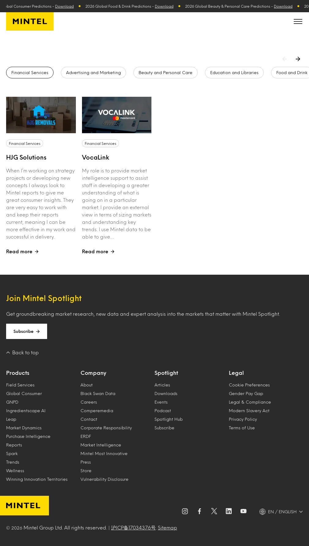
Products (17, 373)
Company (93, 373)
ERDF (85, 436)
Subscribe (26, 331)
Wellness (15, 470)
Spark (12, 453)
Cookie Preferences (249, 384)
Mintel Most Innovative (104, 453)
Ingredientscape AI (26, 410)
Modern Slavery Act (249, 410)
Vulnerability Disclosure (104, 479)
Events (161, 402)
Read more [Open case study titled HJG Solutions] (22, 251)
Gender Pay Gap (246, 393)
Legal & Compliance (250, 402)
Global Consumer (24, 393)
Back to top (22, 352)
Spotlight (166, 373)
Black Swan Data (97, 393)
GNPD (12, 402)
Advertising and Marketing (93, 72)
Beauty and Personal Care (165, 72)
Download (68, 6)
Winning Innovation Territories (37, 479)
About (86, 384)
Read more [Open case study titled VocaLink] (98, 251)
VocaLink (95, 157)
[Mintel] (30, 21)
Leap (11, 419)
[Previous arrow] (285, 58)
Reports (14, 444)
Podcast (162, 410)
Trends (12, 462)
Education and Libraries (234, 72)
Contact (88, 419)
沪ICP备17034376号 (133, 527)
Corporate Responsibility (106, 427)
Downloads (165, 393)
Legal (236, 373)
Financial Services (29, 72)
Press (85, 462)
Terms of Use (242, 427)
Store (85, 470)
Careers (88, 402)
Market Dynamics (24, 427)
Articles (162, 384)
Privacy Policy (243, 419)
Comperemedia (96, 410)
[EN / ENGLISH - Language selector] (281, 511)
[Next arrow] (299, 58)
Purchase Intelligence (28, 436)
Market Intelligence (100, 444)
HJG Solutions (26, 157)
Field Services (20, 384)
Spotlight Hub (168, 419)
